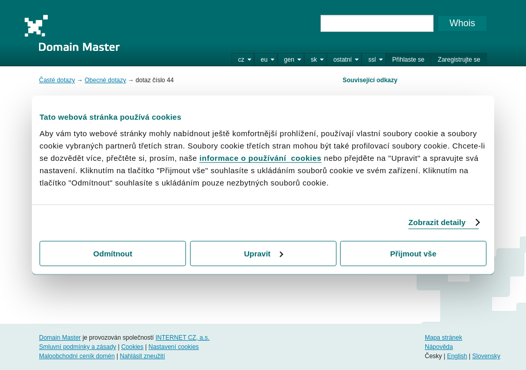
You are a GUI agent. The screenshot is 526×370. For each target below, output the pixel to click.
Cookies (132, 346)
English (457, 356)
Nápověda (439, 346)
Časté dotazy (57, 80)
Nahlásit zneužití (142, 356)
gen (289, 59)
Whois (462, 23)
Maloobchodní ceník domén (77, 356)
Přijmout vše (413, 253)
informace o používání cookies (260, 157)
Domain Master (71, 33)
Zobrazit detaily (437, 222)
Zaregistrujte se (459, 59)
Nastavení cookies (173, 346)
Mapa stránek (443, 337)
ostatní (342, 59)
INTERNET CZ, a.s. (183, 337)
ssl (372, 59)
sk (314, 59)
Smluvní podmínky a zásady (77, 346)
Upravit (263, 253)
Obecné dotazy (105, 80)
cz (241, 59)
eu (264, 59)
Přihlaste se (408, 59)
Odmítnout (113, 253)
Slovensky (486, 356)
